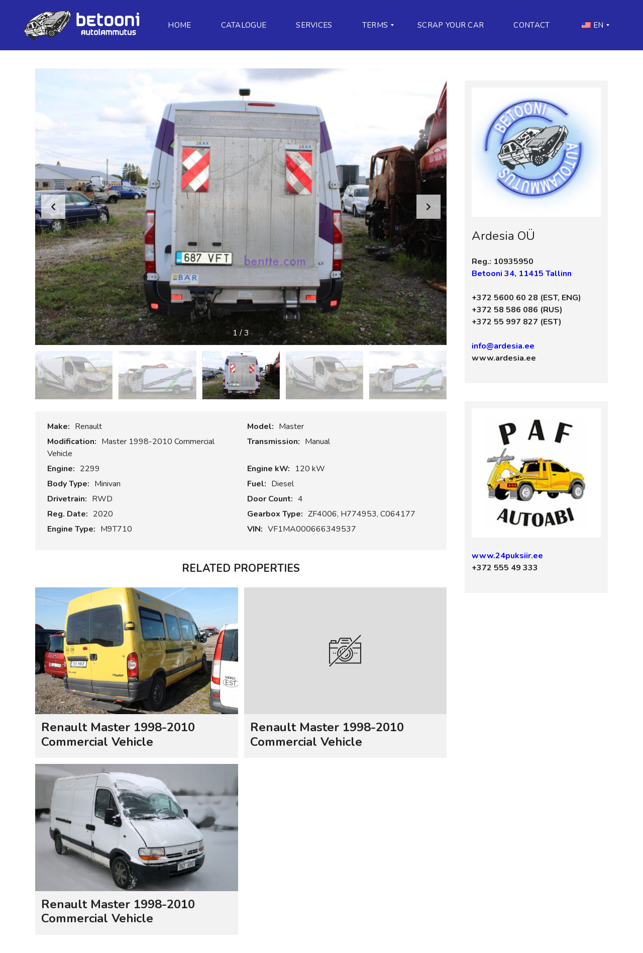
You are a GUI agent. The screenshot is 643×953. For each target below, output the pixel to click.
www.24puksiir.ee (507, 555)
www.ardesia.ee (504, 358)
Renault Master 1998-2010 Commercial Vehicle (118, 734)
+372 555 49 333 (505, 567)
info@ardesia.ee (503, 346)
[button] (428, 207)
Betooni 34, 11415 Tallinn (522, 273)
